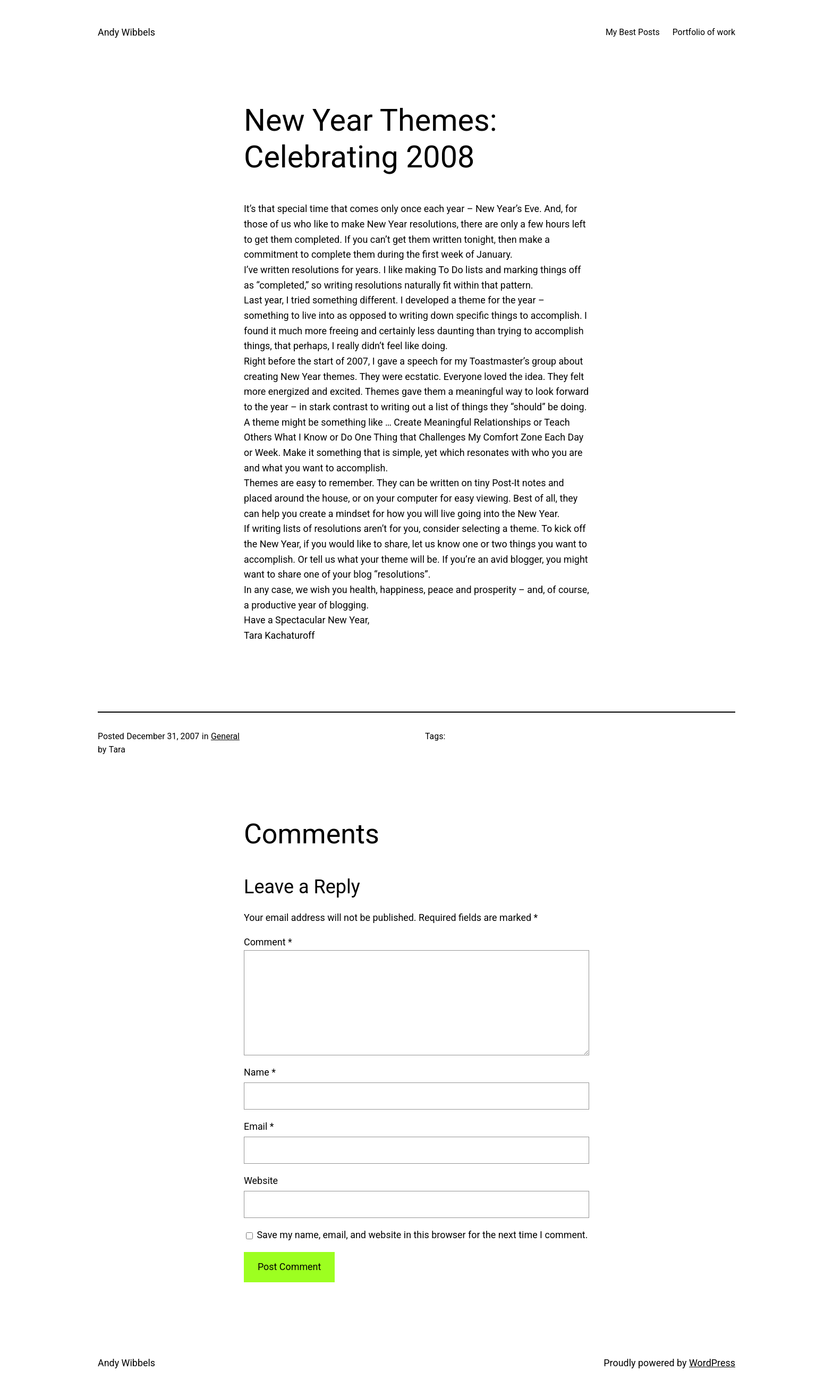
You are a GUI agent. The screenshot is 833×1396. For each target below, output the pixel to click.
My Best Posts (633, 32)
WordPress (712, 1362)
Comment (268, 941)
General (225, 736)
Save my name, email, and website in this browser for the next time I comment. (422, 1234)
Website (261, 1180)
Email (259, 1126)
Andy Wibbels (126, 32)
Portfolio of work (704, 32)
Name (260, 1072)
